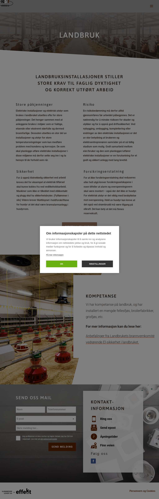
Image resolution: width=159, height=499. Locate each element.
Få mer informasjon (55, 255)
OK (61, 264)
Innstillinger (97, 264)
